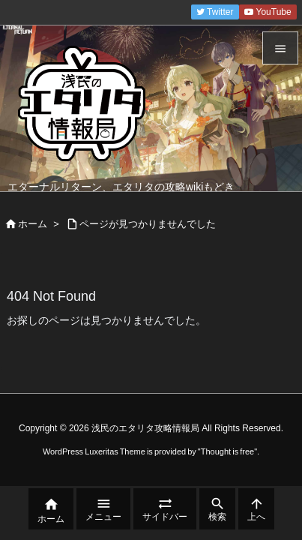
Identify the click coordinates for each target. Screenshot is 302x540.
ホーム (32, 224)
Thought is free (227, 451)
